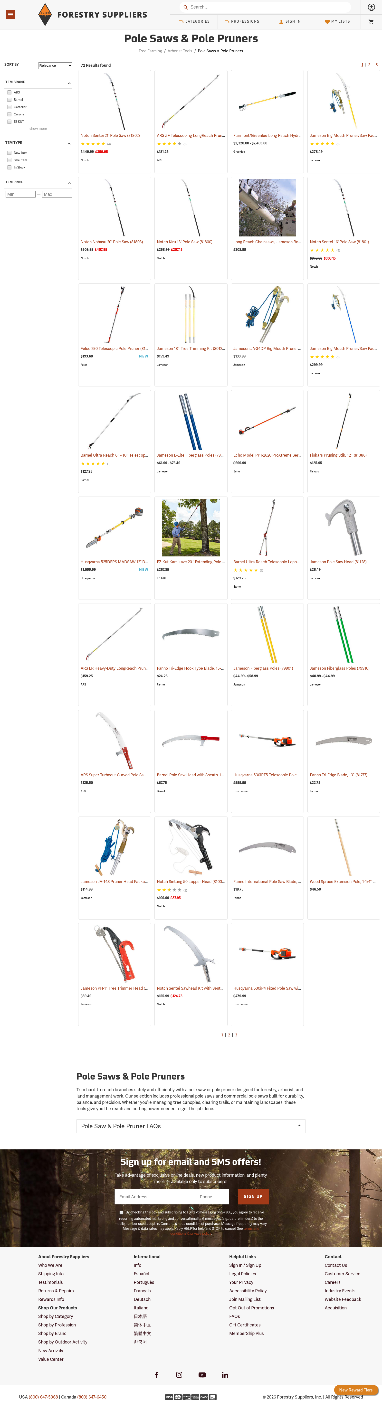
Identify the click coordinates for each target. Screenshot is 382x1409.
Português (144, 1282)
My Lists (338, 22)
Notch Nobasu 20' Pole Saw (112, 241)
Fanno (161, 684)
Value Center (51, 1359)
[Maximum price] (57, 194)
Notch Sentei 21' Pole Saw (110, 135)
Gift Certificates (245, 1325)
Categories (194, 22)
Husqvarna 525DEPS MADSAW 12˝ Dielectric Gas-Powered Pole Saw (148, 561)
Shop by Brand (52, 1333)
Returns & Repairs (56, 1291)
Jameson (316, 160)
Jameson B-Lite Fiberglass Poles (192, 455)
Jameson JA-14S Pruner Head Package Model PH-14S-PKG (139, 881)
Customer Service (342, 1274)
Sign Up (253, 1197)
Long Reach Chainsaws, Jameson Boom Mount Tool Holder (292, 241)
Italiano (141, 1308)
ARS (159, 160)
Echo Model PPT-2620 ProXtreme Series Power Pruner (288, 455)
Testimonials (50, 1282)
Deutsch (142, 1299)
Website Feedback (343, 1299)
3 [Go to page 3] (377, 65)
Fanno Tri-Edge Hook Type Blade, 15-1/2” (199, 668)
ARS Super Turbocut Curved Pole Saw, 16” (124, 775)
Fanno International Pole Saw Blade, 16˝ (274, 881)
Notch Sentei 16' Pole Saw (339, 241)
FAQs (234, 1316)
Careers (333, 1282)
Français (142, 1291)
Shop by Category (55, 1316)
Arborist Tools (180, 51)
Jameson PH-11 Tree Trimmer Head (119, 988)
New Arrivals (50, 1350)
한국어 (140, 1342)
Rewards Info (51, 1299)
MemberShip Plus (246, 1333)
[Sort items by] (55, 65)
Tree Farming (150, 51)
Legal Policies (242, 1274)
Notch (85, 160)
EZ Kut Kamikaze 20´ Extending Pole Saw (200, 561)
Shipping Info (51, 1274)
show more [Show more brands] (38, 129)
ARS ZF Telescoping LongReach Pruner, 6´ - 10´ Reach (212, 135)
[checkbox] (9, 91)
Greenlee (239, 152)
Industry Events (340, 1291)
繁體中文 (142, 1333)
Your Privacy (241, 1282)
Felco (84, 365)
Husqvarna (88, 578)
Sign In (289, 22)
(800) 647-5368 (43, 1397)
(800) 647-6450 (91, 1397)
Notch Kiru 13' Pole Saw (184, 241)
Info (137, 1265)
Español (141, 1274)
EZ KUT (161, 578)
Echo (236, 471)
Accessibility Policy (248, 1291)
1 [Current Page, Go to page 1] (362, 65)
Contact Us (336, 1265)
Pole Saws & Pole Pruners (220, 51)
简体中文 (142, 1325)
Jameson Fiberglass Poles (263, 668)
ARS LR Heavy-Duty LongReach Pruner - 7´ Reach (131, 668)
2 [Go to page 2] (369, 65)
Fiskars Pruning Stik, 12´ (338, 455)
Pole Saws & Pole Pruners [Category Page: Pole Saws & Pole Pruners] (191, 39)
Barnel (85, 480)
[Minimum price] (21, 194)
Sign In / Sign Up (245, 1265)
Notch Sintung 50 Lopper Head (191, 881)
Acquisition (336, 1308)
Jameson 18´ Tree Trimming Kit (191, 348)
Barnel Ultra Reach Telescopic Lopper (273, 561)
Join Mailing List (245, 1299)
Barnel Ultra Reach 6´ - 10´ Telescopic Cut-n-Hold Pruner (138, 455)
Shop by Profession (57, 1325)
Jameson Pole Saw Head (338, 561)
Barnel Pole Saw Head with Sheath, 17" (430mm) (206, 775)
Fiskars (314, 471)
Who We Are (50, 1265)
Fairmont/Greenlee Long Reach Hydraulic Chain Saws (287, 135)
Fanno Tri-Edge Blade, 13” (338, 775)
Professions (242, 22)
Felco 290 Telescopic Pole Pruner (117, 348)
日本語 (140, 1316)
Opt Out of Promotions (251, 1308)
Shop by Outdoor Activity (62, 1342)
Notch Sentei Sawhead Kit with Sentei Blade (202, 988)
